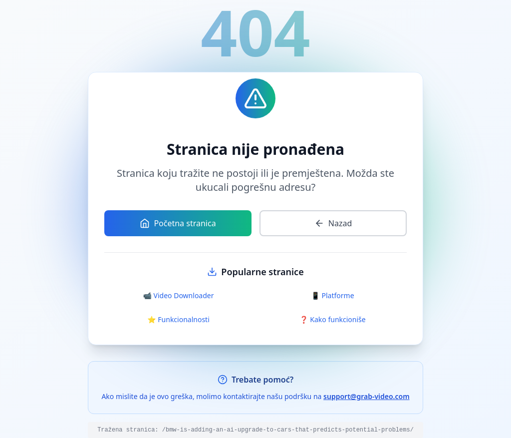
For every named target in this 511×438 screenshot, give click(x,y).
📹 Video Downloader (178, 295)
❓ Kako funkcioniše (332, 319)
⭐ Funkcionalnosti (178, 319)
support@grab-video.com (366, 396)
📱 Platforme (332, 295)
